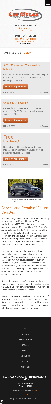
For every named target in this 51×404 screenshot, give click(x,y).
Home (4, 53)
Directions (25, 367)
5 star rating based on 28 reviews (25, 31)
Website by (31, 390)
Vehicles (16, 53)
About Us (25, 356)
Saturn (27, 53)
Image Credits (17, 390)
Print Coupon (42, 92)
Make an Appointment (15, 86)
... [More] (17, 80)
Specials (25, 334)
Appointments (25, 339)
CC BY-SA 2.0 (13, 201)
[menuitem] (25, 328)
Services (25, 345)
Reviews (25, 361)
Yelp (28, 393)
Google (23, 393)
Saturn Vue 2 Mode (15, 200)
